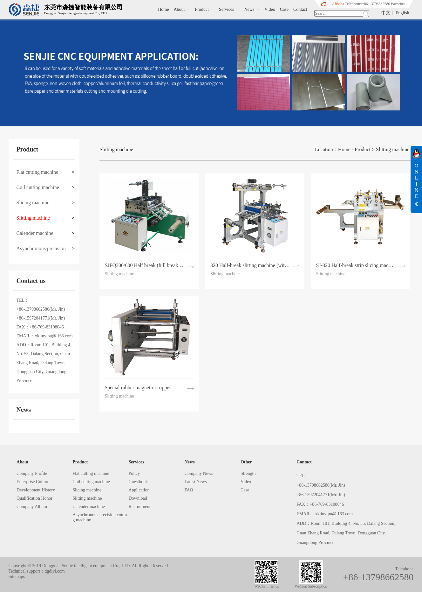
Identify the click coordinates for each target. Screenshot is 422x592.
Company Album (32, 506)
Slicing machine (33, 202)
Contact (300, 9)
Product (205, 9)
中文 (385, 13)
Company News (199, 473)
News (252, 9)
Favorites (398, 4)
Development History (36, 490)
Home (163, 9)
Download (138, 498)
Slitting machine (33, 218)
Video (269, 9)
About (183, 9)
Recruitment (140, 506)
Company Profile (32, 473)
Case (284, 9)
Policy (134, 473)
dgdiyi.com (54, 571)
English (402, 13)
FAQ (189, 490)
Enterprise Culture (33, 481)
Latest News (196, 481)
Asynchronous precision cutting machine (41, 251)
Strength (248, 473)
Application (139, 490)
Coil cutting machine (38, 187)
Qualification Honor (34, 498)
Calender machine (35, 233)
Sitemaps (17, 576)
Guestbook (138, 481)
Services (230, 9)
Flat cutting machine (37, 172)
